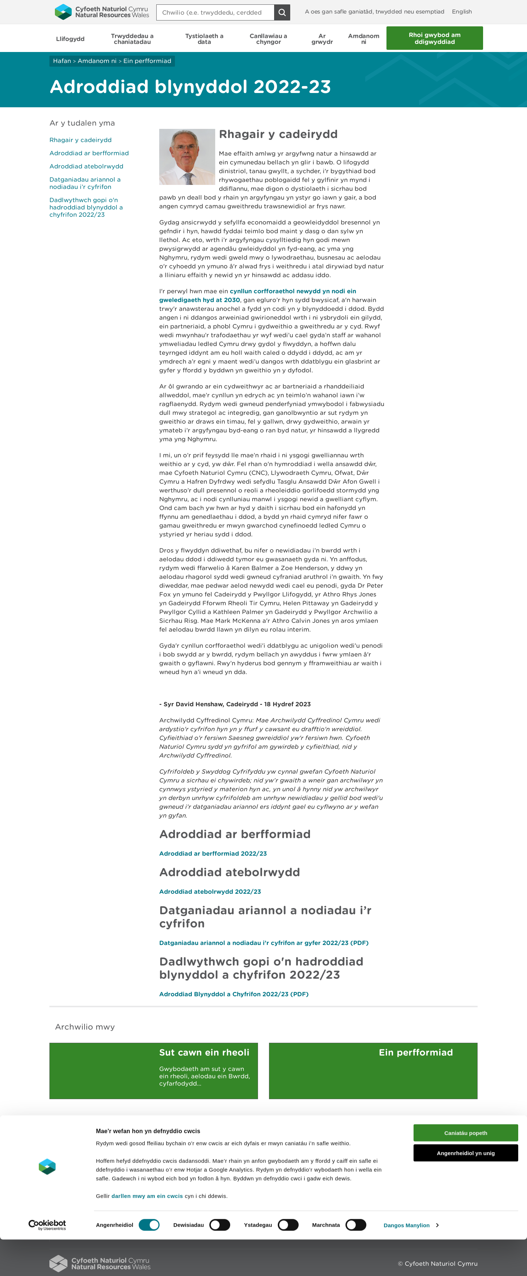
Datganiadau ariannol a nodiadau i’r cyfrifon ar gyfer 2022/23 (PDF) (264, 942)
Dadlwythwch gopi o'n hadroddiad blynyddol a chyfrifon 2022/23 (86, 207)
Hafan (62, 60)
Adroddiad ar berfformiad (89, 153)
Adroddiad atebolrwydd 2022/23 (210, 891)
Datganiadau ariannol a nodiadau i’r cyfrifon (85, 183)
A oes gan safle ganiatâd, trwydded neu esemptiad (375, 11)
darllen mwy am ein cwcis (147, 1232)
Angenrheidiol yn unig (466, 1189)
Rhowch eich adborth (207, 1137)
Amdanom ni (97, 60)
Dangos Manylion (407, 1261)
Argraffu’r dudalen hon (443, 1137)
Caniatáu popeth (465, 1169)
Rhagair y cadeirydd (80, 140)
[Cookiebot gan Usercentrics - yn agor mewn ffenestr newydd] (47, 1261)
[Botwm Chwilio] (282, 12)
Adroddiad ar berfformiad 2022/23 (213, 853)
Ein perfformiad (147, 60)
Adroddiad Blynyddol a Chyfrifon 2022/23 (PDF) (234, 993)
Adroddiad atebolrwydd (86, 166)
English (462, 11)
